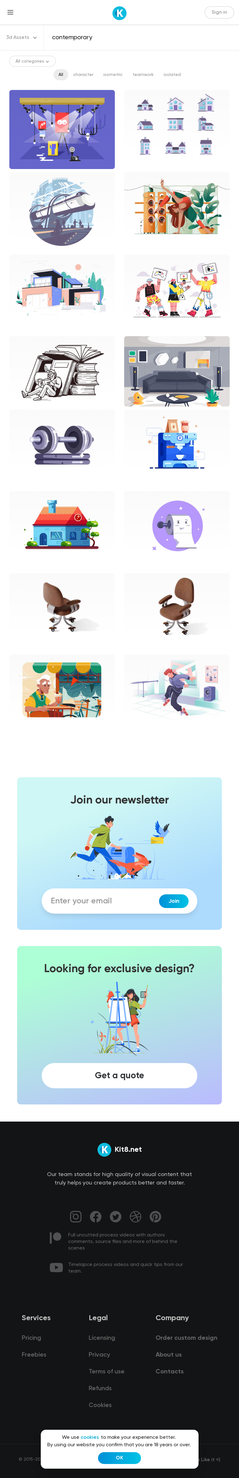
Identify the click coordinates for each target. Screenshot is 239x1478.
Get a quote (119, 1075)
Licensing (102, 1338)
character (83, 75)
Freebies (34, 1355)
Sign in (219, 12)
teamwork (143, 75)
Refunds (100, 1389)
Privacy (99, 1355)
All (61, 75)
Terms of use (106, 1372)
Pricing (31, 1338)
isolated (172, 75)
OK (119, 1458)
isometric (113, 75)
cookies (90, 1437)
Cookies (100, 1405)
